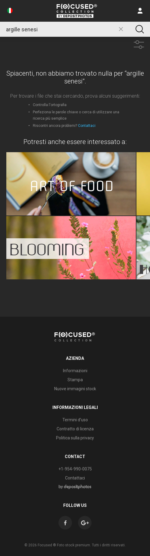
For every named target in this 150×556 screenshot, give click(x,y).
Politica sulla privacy (75, 437)
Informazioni (75, 370)
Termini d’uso (75, 419)
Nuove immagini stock (75, 388)
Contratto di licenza (75, 428)
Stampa (75, 379)
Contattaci (86, 126)
